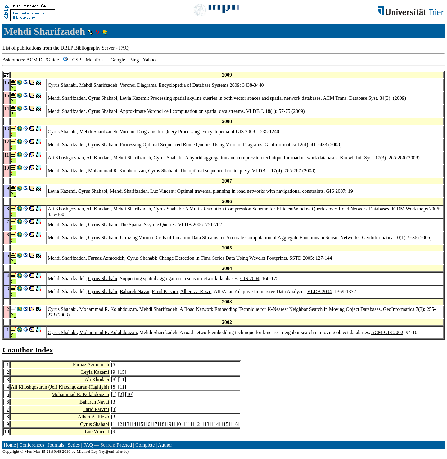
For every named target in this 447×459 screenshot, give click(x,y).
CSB (76, 59)
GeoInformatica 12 (283, 144)
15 (122, 372)
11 (122, 379)
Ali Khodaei (98, 157)
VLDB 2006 (190, 224)
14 (216, 424)
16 (235, 424)
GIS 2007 (335, 191)
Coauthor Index (27, 350)
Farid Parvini (165, 291)
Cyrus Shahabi (62, 85)
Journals (55, 445)
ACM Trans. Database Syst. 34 (353, 98)
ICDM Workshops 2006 (415, 208)
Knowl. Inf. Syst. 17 (360, 157)
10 (129, 394)
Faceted (124, 445)
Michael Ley (87, 451)
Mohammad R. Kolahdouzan (117, 170)
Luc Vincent (162, 191)
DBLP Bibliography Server (88, 48)
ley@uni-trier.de (113, 451)
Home (10, 445)
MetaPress (96, 59)
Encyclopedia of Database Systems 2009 (199, 85)
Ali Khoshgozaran (66, 157)
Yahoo (149, 59)
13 (206, 424)
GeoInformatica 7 (400, 309)
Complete (145, 445)
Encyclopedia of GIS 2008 (228, 131)
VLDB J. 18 (258, 111)
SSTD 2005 (301, 258)
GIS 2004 (250, 278)
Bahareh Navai (135, 291)
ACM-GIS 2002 (387, 332)
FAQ (124, 48)
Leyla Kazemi (134, 98)
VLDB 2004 (319, 291)
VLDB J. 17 (264, 170)
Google (118, 59)
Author (165, 445)
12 (197, 424)
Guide (53, 59)
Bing (134, 59)
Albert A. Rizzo (195, 291)
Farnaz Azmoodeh (106, 258)
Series (74, 445)
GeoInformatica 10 (381, 237)
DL (42, 59)
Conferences (31, 445)
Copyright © (13, 451)
